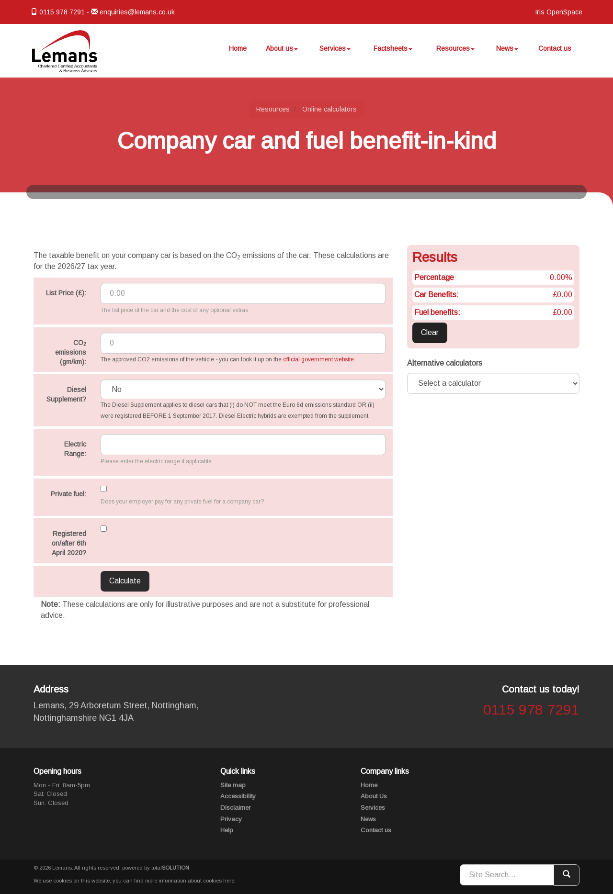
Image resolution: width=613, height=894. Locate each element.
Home (241, 52)
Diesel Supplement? (66, 394)
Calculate (125, 581)
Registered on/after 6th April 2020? (69, 543)
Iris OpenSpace (558, 12)
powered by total (155, 868)
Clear (430, 332)
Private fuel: (68, 494)
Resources (457, 52)
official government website (318, 359)
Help (226, 830)
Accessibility (238, 796)
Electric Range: (75, 449)
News (508, 52)
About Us (374, 796)
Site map (233, 785)
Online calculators (329, 109)
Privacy (231, 819)
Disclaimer (235, 807)
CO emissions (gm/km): (70, 352)
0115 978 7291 (531, 709)
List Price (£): (66, 293)
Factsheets (394, 52)
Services (337, 52)
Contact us (554, 52)
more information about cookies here (189, 880)
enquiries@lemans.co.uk (137, 12)
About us (285, 52)
